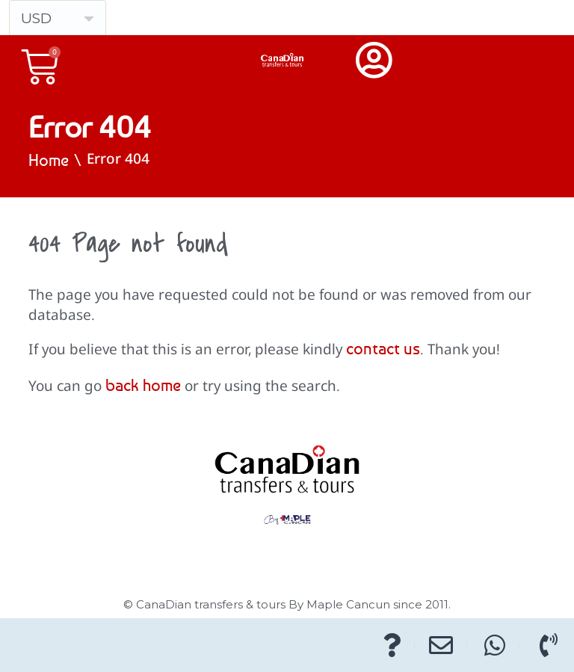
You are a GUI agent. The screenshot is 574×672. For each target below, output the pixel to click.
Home (48, 160)
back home (143, 385)
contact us (383, 348)
